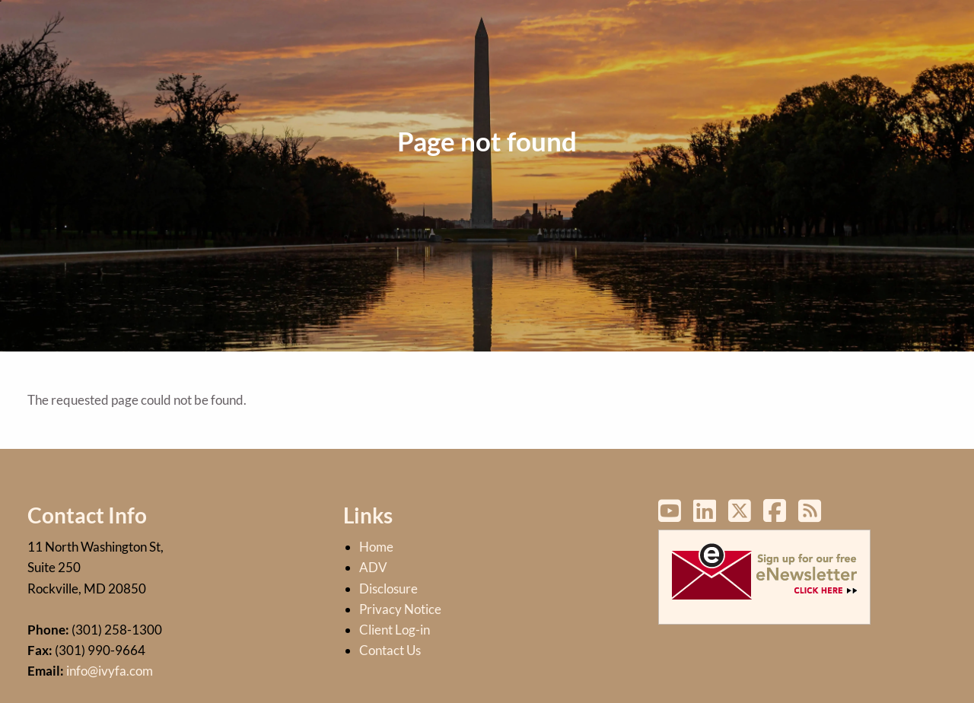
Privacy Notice (400, 609)
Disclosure (388, 588)
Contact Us (390, 650)
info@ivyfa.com (109, 671)
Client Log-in (394, 630)
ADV (373, 567)
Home (376, 547)
